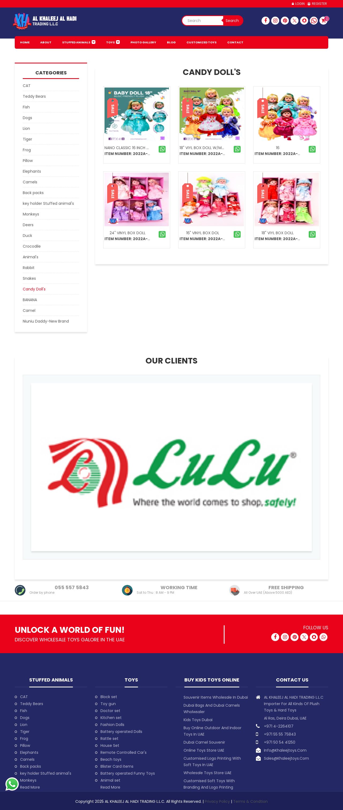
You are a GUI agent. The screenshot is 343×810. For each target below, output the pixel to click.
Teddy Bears (31, 703)
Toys (110, 42)
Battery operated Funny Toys (127, 773)
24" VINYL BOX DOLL (128, 233)
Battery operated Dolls (121, 731)
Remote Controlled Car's (123, 752)
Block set (108, 696)
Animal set (110, 780)
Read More (30, 787)
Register (319, 3)
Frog (24, 738)
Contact (235, 42)
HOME (24, 42)
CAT (24, 696)
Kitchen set (111, 717)
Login (300, 3)
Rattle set (109, 738)
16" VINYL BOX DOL (202, 233)
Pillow (25, 745)
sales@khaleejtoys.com (286, 758)
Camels (27, 759)
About (45, 42)
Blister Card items (116, 766)
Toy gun (108, 703)
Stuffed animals (76, 42)
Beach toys (110, 759)
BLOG (171, 42)
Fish (23, 710)
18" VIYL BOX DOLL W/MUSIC (205, 147)
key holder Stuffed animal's (45, 773)
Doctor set (110, 710)
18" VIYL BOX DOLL (278, 233)
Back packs (30, 766)
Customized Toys (202, 42)
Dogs (24, 717)
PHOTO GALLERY (143, 42)
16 (277, 147)
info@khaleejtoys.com (285, 750)
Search (232, 20)
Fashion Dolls (112, 724)
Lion (23, 724)
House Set (109, 745)
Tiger (24, 731)
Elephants (29, 752)
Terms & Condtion (250, 801)
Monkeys (28, 780)
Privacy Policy (218, 801)
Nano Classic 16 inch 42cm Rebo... (137, 147)
